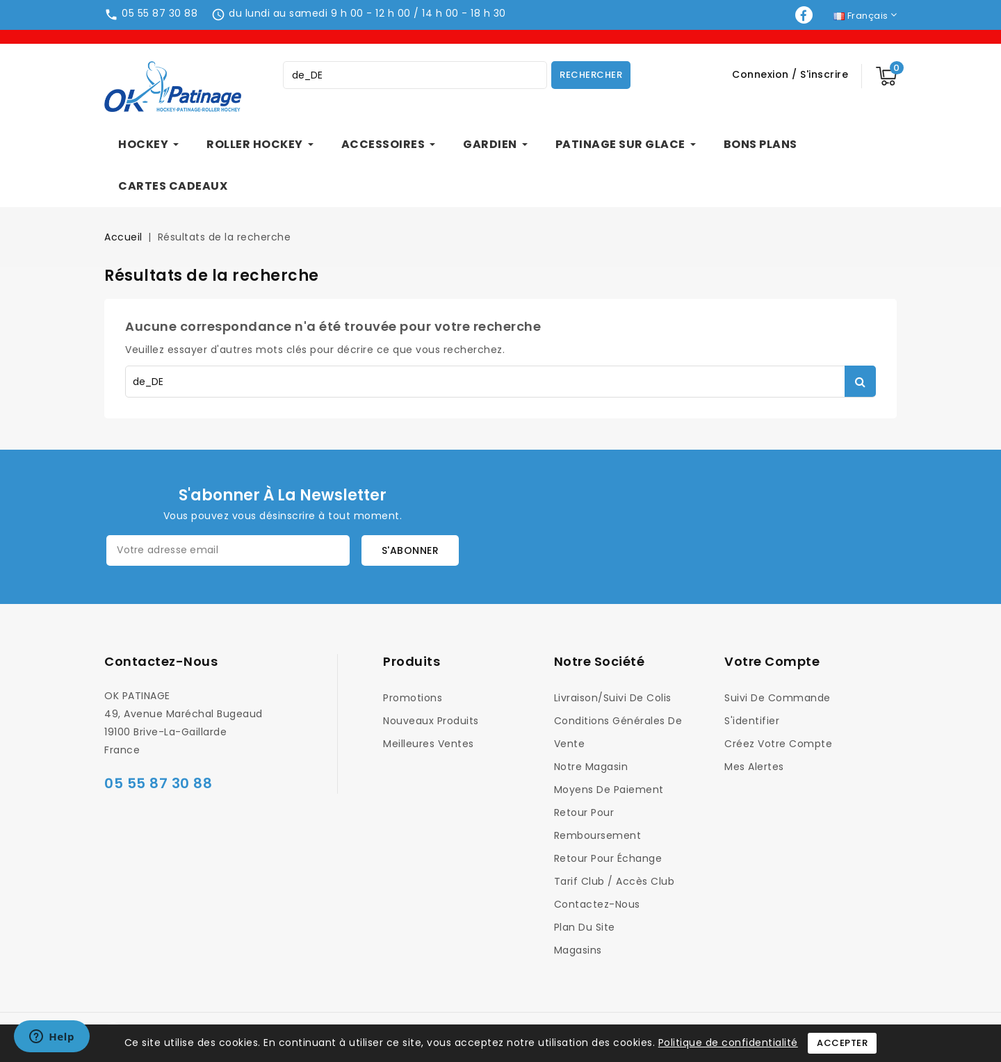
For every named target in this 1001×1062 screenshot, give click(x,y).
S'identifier (751, 721)
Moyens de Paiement (609, 789)
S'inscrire (824, 74)
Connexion (762, 74)
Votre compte (772, 661)
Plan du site (584, 927)
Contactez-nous (161, 661)
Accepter (842, 1042)
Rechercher (591, 74)
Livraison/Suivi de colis (613, 698)
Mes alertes (754, 767)
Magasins (578, 950)
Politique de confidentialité (728, 1042)
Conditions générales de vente (618, 732)
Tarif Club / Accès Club (614, 881)
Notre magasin (591, 767)
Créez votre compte (778, 744)
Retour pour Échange (608, 858)
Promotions (412, 698)
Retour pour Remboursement (598, 824)
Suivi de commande (777, 698)
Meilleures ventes (428, 744)
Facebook (805, 15)
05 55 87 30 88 (159, 13)
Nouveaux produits (431, 721)
